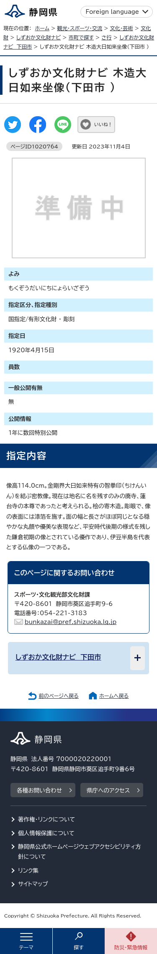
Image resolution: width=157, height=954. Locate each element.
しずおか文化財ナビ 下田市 (58, 657)
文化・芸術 (121, 28)
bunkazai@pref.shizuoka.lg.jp (70, 622)
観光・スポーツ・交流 (79, 28)
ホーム (42, 28)
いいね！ (103, 124)
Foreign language (112, 12)
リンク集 (28, 870)
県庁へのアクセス (108, 790)
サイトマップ (33, 884)
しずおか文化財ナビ (38, 37)
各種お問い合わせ (39, 790)
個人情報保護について (46, 833)
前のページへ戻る (59, 695)
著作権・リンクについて (46, 819)
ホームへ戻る (114, 695)
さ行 (106, 37)
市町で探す (81, 37)
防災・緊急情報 (131, 947)
